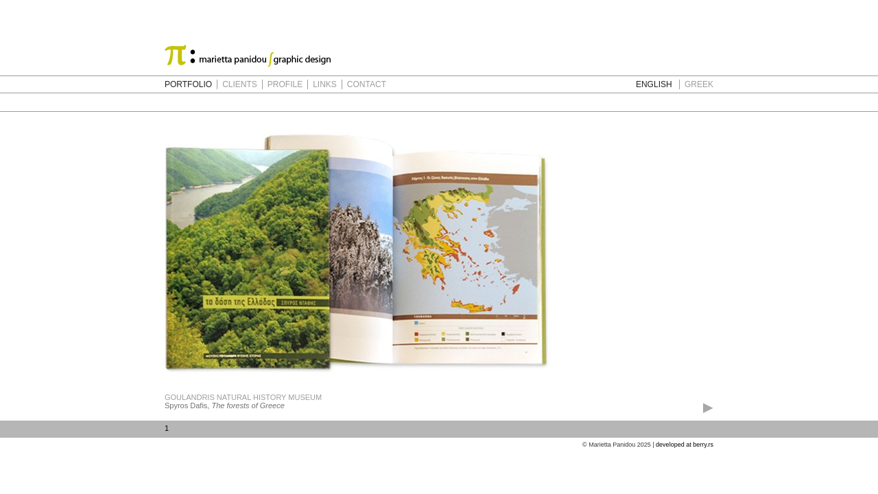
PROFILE (285, 84)
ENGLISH (654, 84)
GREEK (699, 84)
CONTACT (366, 84)
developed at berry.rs (684, 444)
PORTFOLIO (188, 84)
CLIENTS (239, 84)
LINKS (325, 84)
